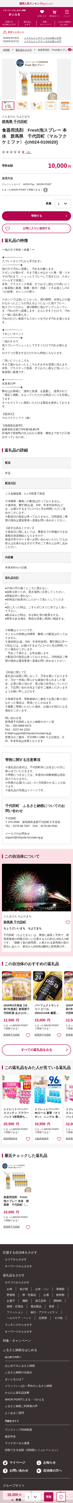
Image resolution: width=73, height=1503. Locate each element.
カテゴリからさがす (17, 1282)
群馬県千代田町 (12, 1034)
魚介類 (24, 1289)
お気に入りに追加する (27, 228)
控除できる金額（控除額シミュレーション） (32, 1450)
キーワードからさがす (18, 1266)
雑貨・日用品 (15, 1306)
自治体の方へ (49, 1470)
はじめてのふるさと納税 (20, 1365)
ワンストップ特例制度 (18, 1429)
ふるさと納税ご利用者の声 (21, 1406)
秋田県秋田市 (11, 1138)
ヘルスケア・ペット (19, 1317)
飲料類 (60, 1294)
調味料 (58, 1300)
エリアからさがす (16, 1259)
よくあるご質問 (14, 1412)
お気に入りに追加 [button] (28, 1035)
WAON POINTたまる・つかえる (24, 1399)
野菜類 (11, 1294)
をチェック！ (36, 4)
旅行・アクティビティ (44, 1312)
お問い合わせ (15, 1470)
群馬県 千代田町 (14, 122)
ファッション (15, 1312)
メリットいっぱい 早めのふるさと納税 (28, 1385)
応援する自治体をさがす (9, 23)
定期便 (43, 1317)
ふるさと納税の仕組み (18, 1372)
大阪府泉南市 (42, 1138)
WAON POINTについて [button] (45, 190)
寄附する (36, 215)
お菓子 (11, 1300)
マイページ (14, 1462)
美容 (51, 1306)
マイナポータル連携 (17, 1443)
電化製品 (36, 1306)
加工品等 (40, 1300)
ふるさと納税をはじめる (64, 23)
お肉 (9, 1289)
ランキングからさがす (18, 1324)
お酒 (46, 1294)
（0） (28, 152)
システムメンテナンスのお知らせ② (42, 38)
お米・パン (42, 1289)
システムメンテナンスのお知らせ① (42, 41)
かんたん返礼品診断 (17, 1392)
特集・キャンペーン (46, 23)
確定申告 (10, 1436)
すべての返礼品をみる (36, 1049)
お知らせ (46, 1462)
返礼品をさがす (27, 23)
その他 (58, 1317)
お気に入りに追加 (68, 922)
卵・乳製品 (29, 1294)
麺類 (25, 1300)
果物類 (60, 1289)
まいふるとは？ (14, 1379)
